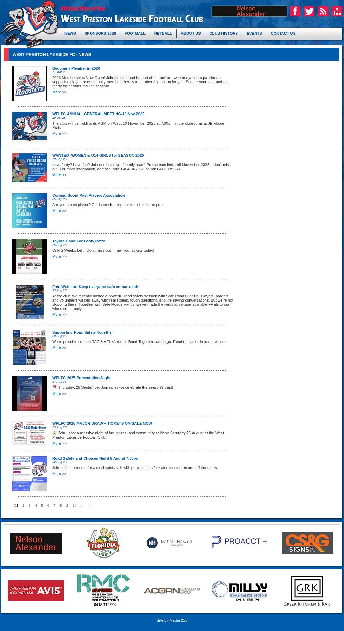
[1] (16, 505)
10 (74, 505)
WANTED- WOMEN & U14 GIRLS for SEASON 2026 (98, 155)
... (81, 505)
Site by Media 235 (172, 620)
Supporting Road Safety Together (82, 332)
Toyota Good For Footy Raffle (79, 241)
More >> (59, 92)
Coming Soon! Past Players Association (88, 195)
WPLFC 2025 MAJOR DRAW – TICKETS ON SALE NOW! (103, 423)
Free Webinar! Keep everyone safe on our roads (95, 287)
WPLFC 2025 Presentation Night (81, 378)
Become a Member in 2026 (76, 68)
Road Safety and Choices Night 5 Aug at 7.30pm (95, 458)
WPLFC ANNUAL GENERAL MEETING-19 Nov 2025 (98, 114)
